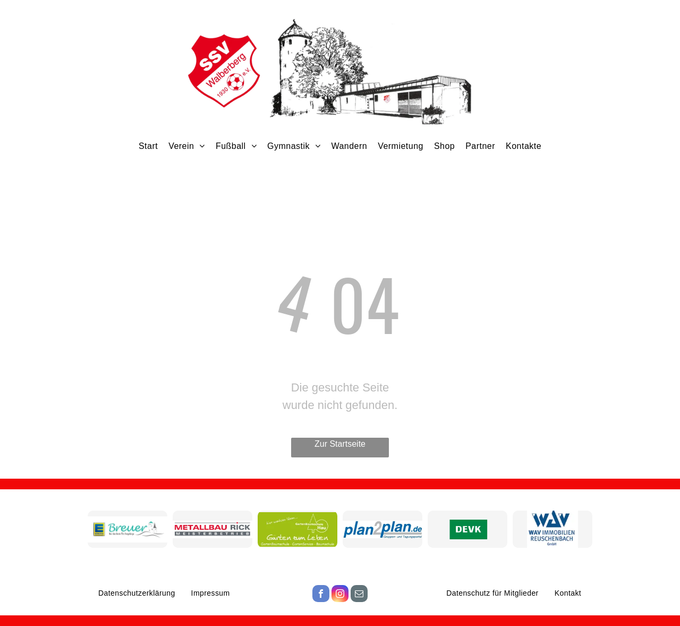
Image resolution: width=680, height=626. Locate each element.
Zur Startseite (340, 443)
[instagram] (340, 595)
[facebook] (320, 595)
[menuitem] (148, 145)
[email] (359, 595)
